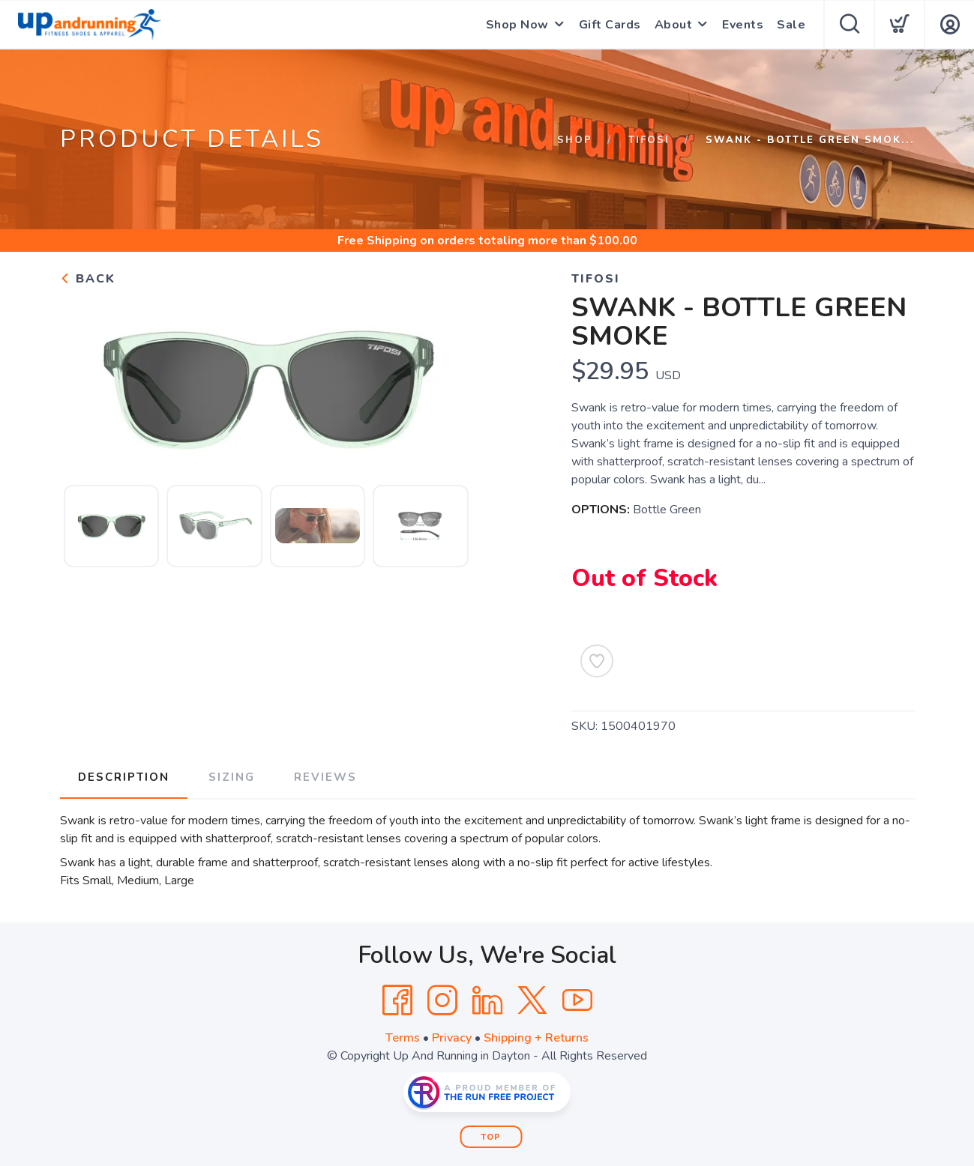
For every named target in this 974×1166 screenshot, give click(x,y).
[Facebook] (397, 1000)
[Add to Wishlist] (596, 660)
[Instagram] (442, 1000)
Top (491, 1137)
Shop (574, 140)
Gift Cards (610, 24)
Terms (402, 1038)
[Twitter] (532, 1000)
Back (87, 279)
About (674, 24)
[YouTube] (577, 1000)
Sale (791, 24)
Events (742, 24)
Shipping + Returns (536, 1038)
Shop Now (517, 24)
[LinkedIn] (487, 1000)
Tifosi (649, 140)
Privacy (452, 1038)
